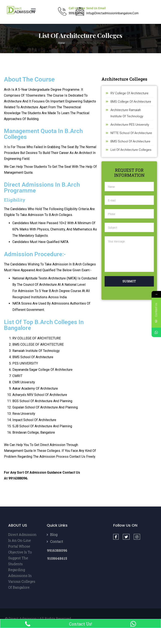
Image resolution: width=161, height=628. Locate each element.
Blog (53, 534)
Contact (56, 541)
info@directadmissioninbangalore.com (112, 13)
